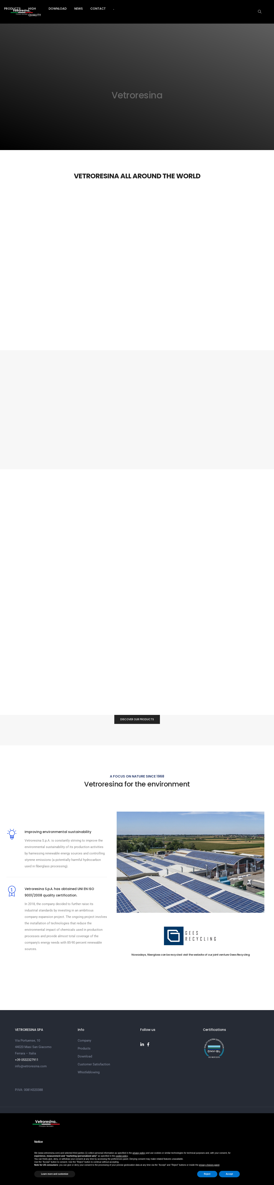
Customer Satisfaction (94, 1112)
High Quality (129, 8)
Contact (197, 8)
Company (79, 8)
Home (59, 8)
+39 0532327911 (26, 1107)
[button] (229, 506)
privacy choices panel (209, 1165)
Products (103, 8)
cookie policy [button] (122, 1156)
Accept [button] (229, 1174)
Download (157, 8)
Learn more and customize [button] (54, 1174)
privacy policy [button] (139, 1153)
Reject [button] (207, 1174)
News (178, 8)
